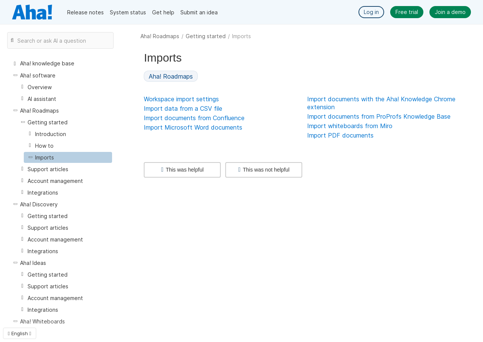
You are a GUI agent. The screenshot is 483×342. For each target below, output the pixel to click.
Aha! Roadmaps (159, 36)
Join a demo (450, 12)
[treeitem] (68, 157)
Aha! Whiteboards (42, 321)
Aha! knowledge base (47, 63)
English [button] (19, 333)
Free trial (406, 12)
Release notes (85, 12)
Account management (55, 181)
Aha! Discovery (39, 204)
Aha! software (37, 75)
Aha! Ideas (33, 263)
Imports (44, 157)
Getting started (206, 36)
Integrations (43, 192)
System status (128, 12)
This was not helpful (264, 170)
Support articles (48, 169)
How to (44, 145)
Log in (371, 12)
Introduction (50, 134)
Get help (163, 12)
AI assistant (42, 99)
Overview (40, 87)
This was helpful (182, 170)
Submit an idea (199, 12)
